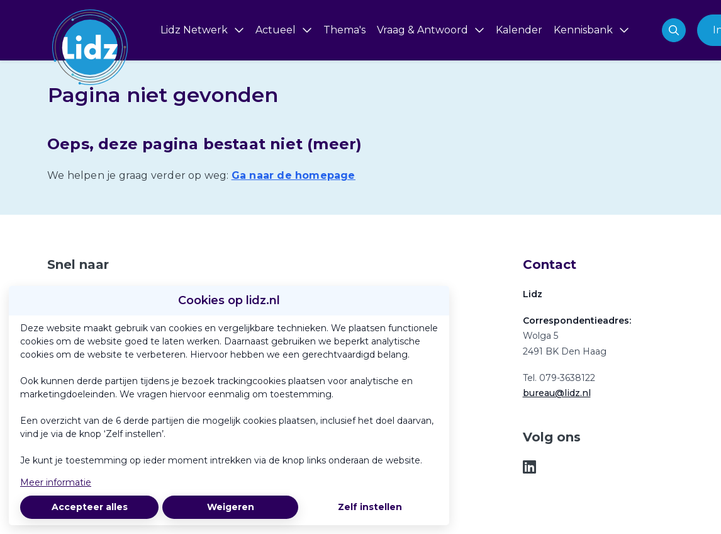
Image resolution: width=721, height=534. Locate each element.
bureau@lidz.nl (557, 393)
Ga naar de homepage (293, 175)
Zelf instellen (370, 507)
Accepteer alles (90, 507)
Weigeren (230, 507)
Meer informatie (55, 482)
